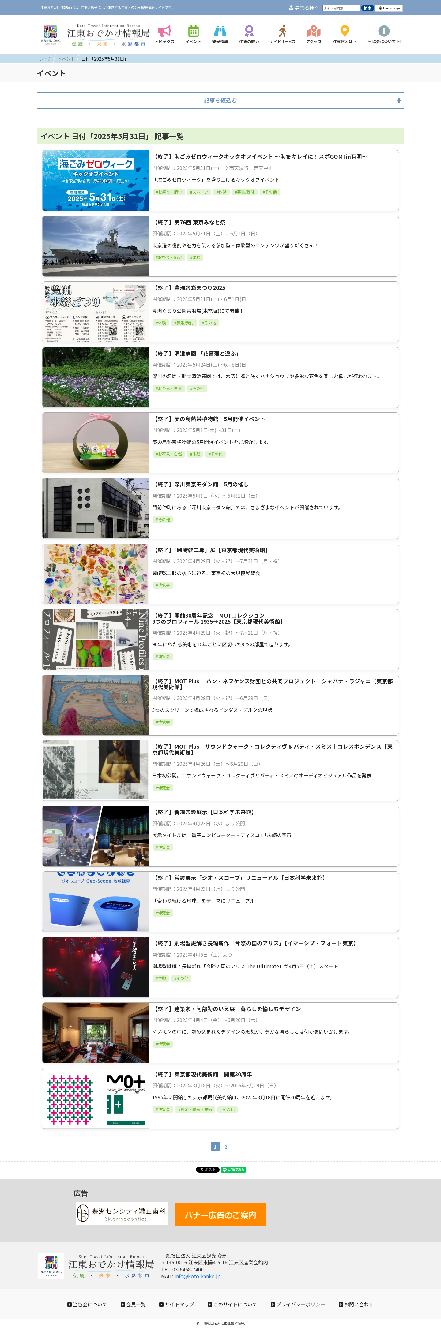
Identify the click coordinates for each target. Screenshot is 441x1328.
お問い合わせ (356, 1304)
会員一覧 (133, 1304)
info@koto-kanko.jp (198, 1276)
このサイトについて (232, 1304)
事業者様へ (304, 7)
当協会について (87, 1304)
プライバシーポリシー (298, 1304)
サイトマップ (176, 1304)
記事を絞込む (220, 100)
